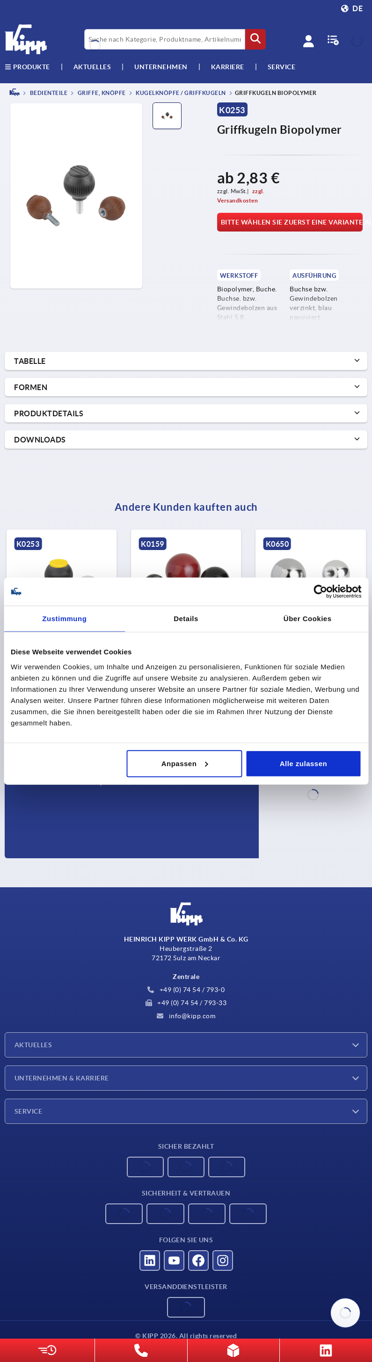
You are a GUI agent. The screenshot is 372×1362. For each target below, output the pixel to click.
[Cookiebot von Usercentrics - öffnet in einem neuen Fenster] (320, 592)
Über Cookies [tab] (308, 619)
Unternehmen (161, 67)
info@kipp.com (186, 1016)
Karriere (227, 67)
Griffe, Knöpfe (101, 93)
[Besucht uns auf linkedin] (149, 1260)
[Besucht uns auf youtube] (174, 1260)
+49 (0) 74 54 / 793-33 (186, 1003)
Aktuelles (33, 1045)
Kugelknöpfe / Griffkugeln (180, 93)
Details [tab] (186, 619)
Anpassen (184, 763)
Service (28, 1111)
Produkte (27, 67)
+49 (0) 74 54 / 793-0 (186, 989)
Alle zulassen (304, 763)
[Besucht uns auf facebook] (198, 1260)
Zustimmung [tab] (64, 619)
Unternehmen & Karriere (62, 1078)
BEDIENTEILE (48, 93)
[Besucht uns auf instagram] (222, 1260)
